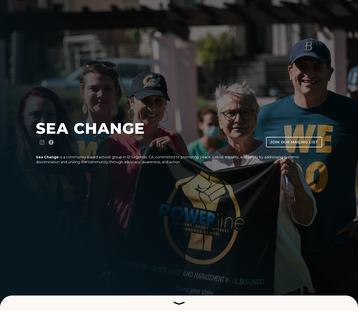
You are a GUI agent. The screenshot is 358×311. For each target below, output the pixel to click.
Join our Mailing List (294, 142)
